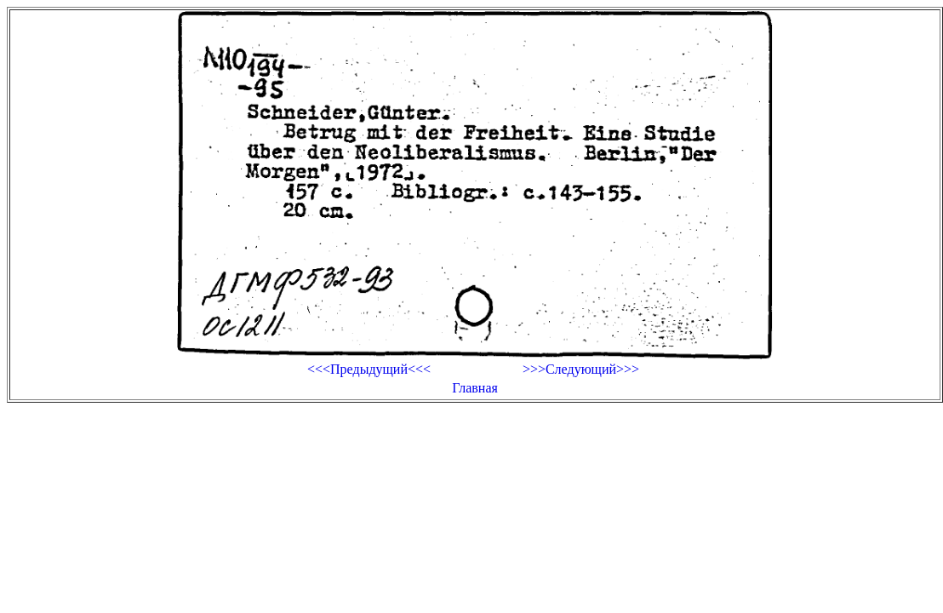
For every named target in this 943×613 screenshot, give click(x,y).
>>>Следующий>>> (581, 369)
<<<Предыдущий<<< (369, 369)
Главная (475, 388)
